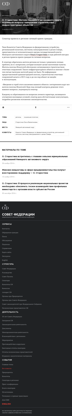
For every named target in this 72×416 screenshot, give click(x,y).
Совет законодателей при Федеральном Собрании (22, 304)
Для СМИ (5, 400)
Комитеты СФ (7, 284)
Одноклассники (36, 107)
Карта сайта (6, 252)
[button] (68, 4)
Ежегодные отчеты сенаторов (13, 348)
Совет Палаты (7, 276)
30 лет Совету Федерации (12, 317)
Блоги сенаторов (8, 388)
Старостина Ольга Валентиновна (26, 122)
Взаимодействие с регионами (13, 336)
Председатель (7, 372)
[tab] (36, 107)
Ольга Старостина (39, 54)
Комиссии (6, 288)
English (5, 260)
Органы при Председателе (12, 296)
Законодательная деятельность (14, 324)
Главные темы (7, 364)
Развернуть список (68, 107)
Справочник (7, 248)
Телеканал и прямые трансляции (15, 396)
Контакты (6, 229)
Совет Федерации (9, 269)
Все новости (6, 15)
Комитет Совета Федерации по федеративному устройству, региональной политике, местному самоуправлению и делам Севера (40, 133)
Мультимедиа (7, 392)
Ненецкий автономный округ (25, 127)
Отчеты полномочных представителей (17, 352)
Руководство (7, 273)
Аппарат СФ (7, 292)
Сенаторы (6, 280)
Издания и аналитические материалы (17, 356)
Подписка (6, 244)
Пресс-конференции (10, 384)
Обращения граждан (10, 232)
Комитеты (6, 376)
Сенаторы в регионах (10, 380)
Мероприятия (7, 340)
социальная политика (31, 117)
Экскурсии (6, 256)
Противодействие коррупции (13, 344)
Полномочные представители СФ (15, 308)
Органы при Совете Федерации (14, 300)
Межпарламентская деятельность (15, 332)
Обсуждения (7, 240)
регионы (18, 117)
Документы (6, 328)
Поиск (4, 236)
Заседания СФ (7, 320)
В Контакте (3, 107)
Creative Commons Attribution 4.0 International (17, 413)
